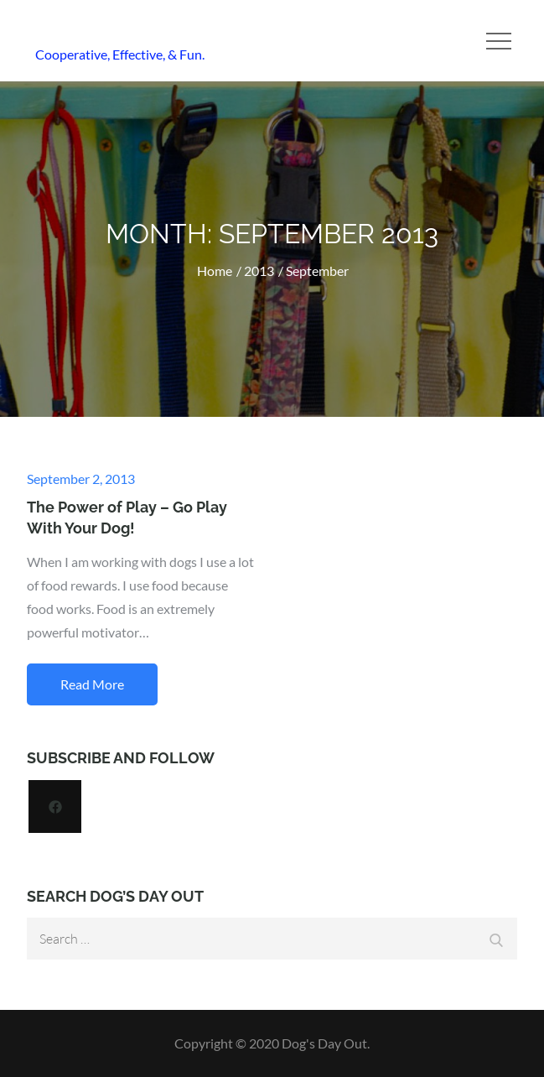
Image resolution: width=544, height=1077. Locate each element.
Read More (92, 684)
